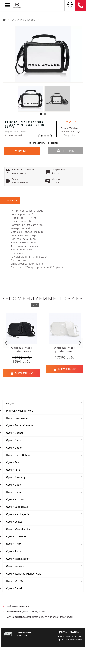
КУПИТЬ (23, 151)
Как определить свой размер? (43, 143)
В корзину (65, 150)
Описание (10, 200)
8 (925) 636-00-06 (80, 5)
